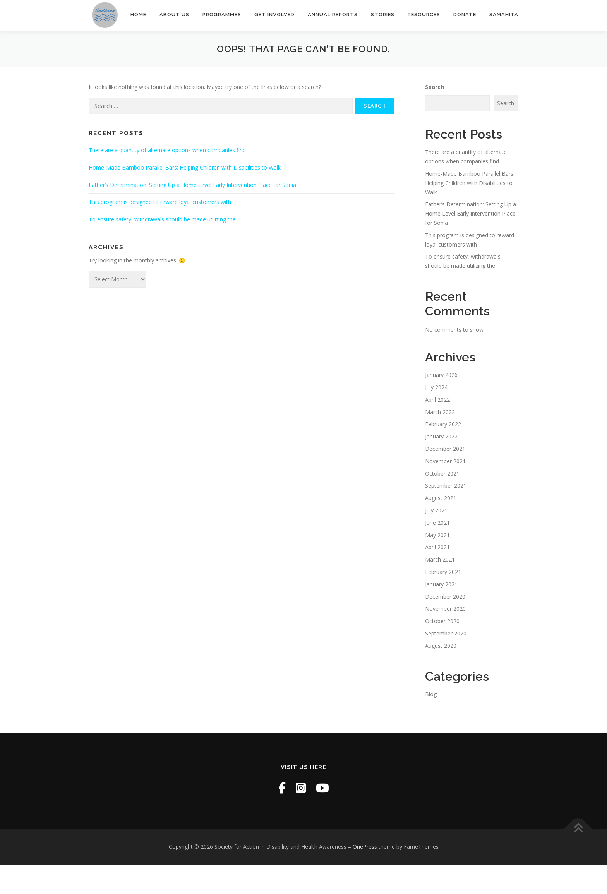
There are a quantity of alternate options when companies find (167, 150)
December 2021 (445, 448)
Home (138, 14)
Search (434, 87)
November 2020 (445, 608)
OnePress (365, 846)
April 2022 (437, 399)
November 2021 (445, 461)
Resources (424, 14)
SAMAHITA (503, 14)
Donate (464, 14)
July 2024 (436, 387)
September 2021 (445, 485)
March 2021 (440, 559)
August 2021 (440, 498)
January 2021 (441, 584)
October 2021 (442, 473)
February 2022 (443, 424)
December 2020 (445, 596)
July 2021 (436, 510)
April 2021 (437, 547)
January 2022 (441, 436)
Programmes (221, 14)
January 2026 (441, 374)
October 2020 (442, 621)
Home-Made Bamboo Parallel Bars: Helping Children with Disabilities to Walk (185, 167)
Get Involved (274, 14)
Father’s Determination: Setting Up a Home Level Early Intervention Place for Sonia (192, 184)
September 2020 (445, 633)
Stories (382, 14)
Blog (431, 694)
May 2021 (437, 535)
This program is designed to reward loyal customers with (160, 202)
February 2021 (443, 571)
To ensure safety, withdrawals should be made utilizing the (162, 219)
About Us (174, 14)
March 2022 (440, 412)
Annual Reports (333, 14)
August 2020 (440, 645)
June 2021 (437, 522)
